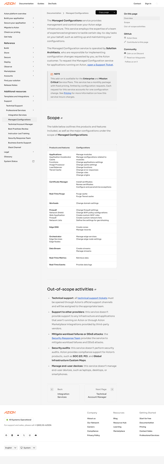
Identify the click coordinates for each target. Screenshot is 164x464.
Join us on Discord (134, 53)
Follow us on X (131, 62)
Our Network (93, 423)
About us (91, 418)
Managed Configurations (19, 119)
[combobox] (8, 448)
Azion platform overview (15, 13)
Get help (8, 37)
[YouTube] (18, 435)
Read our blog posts (134, 57)
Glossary (8, 156)
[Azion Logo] (10, 3)
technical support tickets (92, 298)
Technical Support (14, 106)
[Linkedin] (12, 435)
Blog (115, 418)
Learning (117, 427)
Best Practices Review (18, 129)
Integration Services (17, 115)
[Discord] (36, 435)
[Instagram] (30, 435)
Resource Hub (119, 423)
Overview (128, 18)
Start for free (145, 418)
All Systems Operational (18, 420)
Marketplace (119, 431)
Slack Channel (14, 147)
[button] (19, 13)
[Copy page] (104, 12)
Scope (127, 22)
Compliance (92, 431)
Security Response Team (19, 138)
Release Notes (10, 85)
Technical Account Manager (20, 124)
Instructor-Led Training (18, 133)
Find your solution (12, 80)
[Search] (157, 4)
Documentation (147, 423)
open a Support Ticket (100, 64)
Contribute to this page (136, 42)
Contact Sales (146, 431)
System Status (19, 161)
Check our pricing (12, 32)
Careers (91, 427)
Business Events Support (19, 143)
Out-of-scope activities (134, 26)
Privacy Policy (93, 435)
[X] (24, 435)
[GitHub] (6, 435)
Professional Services (149, 435)
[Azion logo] (41, 412)
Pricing (67, 93)
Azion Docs (130, 38)
